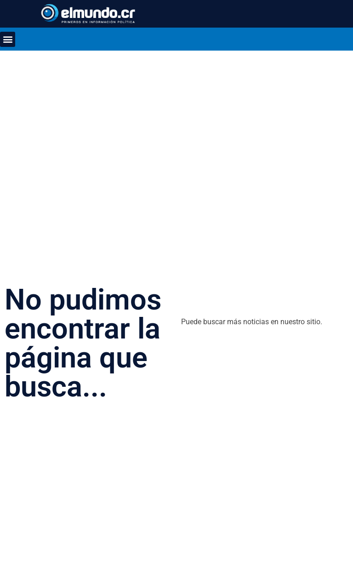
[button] (7, 39)
